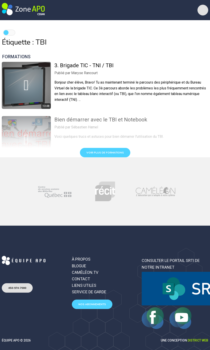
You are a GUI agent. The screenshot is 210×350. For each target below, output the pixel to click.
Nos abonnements (92, 304)
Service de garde (89, 292)
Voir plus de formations (105, 152)
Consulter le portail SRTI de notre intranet (171, 263)
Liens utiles (84, 285)
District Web (198, 340)
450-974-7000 (17, 288)
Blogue (79, 266)
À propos (81, 259)
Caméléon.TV (85, 272)
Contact (81, 279)
